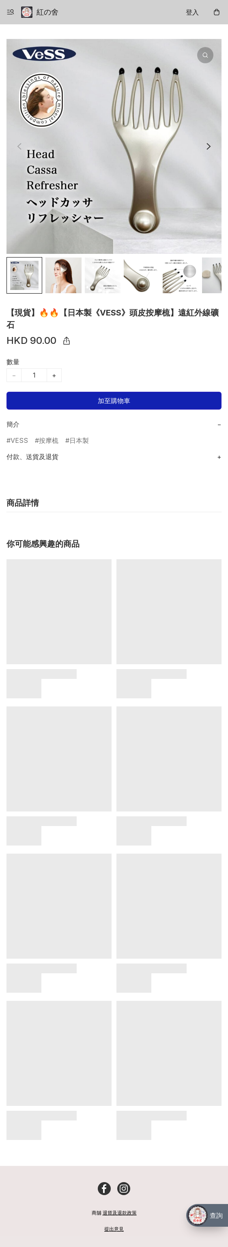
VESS (19, 440)
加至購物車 (114, 401)
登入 (192, 12)
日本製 (79, 440)
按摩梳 (48, 440)
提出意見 (114, 1229)
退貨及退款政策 (120, 1213)
